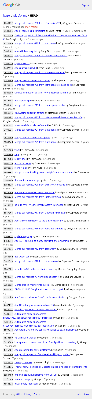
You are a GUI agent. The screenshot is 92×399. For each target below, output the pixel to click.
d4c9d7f (8, 55)
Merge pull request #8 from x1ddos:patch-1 (37, 276)
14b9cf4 (8, 241)
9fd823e (8, 31)
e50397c (8, 329)
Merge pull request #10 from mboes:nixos (36, 261)
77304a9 (8, 35)
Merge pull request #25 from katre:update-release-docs (43, 84)
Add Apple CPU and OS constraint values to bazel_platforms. (46, 329)
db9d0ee (8, 154)
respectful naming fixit (26, 51)
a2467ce (8, 80)
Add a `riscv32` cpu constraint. (30, 30)
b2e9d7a (8, 63)
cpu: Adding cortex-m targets (29, 112)
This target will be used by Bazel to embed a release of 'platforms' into (51, 366)
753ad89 (8, 337)
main (27, 26)
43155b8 (8, 297)
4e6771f (8, 305)
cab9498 (8, 375)
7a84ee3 (8, 172)
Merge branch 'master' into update (32, 137)
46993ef (8, 277)
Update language (23, 236)
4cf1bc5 (8, 354)
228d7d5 (8, 197)
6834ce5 (8, 100)
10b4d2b (8, 184)
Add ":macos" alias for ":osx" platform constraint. (40, 297)
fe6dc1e (8, 383)
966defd (8, 256)
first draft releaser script (27, 180)
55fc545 (8, 379)
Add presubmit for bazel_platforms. (33, 349)
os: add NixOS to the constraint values (34, 269)
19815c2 (8, 289)
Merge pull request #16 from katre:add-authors (39, 228)
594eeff (8, 309)
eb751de (8, 43)
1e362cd (8, 192)
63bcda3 (8, 285)
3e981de (8, 168)
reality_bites (21, 158)
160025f (8, 23)
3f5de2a (8, 220)
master (34, 26)
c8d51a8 (8, 92)
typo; (17, 149)
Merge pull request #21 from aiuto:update (36, 129)
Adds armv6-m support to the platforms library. (39, 220)
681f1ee (8, 249)
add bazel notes (23, 163)
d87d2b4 (8, 72)
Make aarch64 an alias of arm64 (31, 125)
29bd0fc (8, 113)
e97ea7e (8, 85)
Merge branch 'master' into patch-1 (33, 284)
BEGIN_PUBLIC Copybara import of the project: (39, 289)
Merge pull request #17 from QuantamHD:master (40, 212)
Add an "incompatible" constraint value (35, 192)
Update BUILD (22, 63)
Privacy (28, 394)
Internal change (22, 379)
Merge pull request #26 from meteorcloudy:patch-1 (41, 55)
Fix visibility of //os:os (26, 337)
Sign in (85, 5)
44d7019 (8, 68)
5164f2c (8, 236)
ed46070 (8, 205)
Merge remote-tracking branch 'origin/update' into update (44, 172)
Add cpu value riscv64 (26, 67)
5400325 (8, 129)
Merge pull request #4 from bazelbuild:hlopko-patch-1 (42, 354)
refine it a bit (21, 167)
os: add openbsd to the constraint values (36, 309)
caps (17, 154)
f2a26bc (8, 269)
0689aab (8, 180)
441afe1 (8, 367)
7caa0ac (8, 228)
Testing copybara (23, 362)
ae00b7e (8, 163)
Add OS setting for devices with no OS (34, 304)
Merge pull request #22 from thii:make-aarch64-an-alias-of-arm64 (48, 117)
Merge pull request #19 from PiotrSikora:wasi (38, 196)
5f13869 (8, 342)
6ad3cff (8, 314)
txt (79, 394)
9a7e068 (8, 150)
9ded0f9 (8, 261)
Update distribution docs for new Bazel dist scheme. (41, 92)
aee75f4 (8, 212)
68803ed (8, 142)
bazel (7, 15)
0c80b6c (8, 51)
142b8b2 (8, 350)
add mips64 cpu (23, 100)
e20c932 (8, 125)
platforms (20, 15)
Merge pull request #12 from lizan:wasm (35, 248)
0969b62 (8, 105)
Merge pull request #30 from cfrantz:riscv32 (37, 23)
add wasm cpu (22, 256)
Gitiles (19, 394)
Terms (36, 394)
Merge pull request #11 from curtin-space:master (40, 105)
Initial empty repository (26, 383)
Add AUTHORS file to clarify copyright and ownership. (42, 240)
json (86, 394)
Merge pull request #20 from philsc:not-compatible (41, 184)
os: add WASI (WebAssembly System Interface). (39, 204)
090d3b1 (8, 117)
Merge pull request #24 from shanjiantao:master (40, 72)
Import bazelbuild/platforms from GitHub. (36, 374)
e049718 (8, 362)
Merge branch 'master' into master (32, 80)
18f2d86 (8, 159)
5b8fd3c (8, 322)
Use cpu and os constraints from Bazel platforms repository (46, 342)
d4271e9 (8, 137)
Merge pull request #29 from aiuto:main (35, 43)
